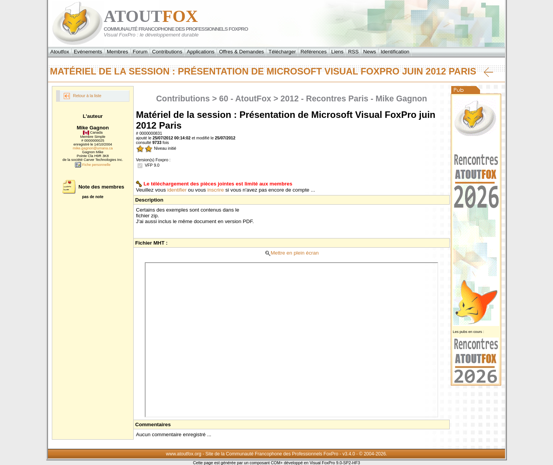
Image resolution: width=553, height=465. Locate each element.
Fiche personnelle (92, 165)
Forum (140, 52)
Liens (337, 52)
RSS (353, 52)
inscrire (215, 190)
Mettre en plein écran (292, 253)
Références (313, 52)
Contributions (167, 52)
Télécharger (282, 52)
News (369, 52)
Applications (201, 52)
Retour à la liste (82, 96)
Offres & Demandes (241, 52)
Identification (395, 52)
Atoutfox (59, 52)
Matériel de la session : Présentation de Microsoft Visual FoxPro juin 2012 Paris (271, 71)
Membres (117, 52)
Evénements (88, 52)
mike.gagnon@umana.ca (93, 148)
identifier (177, 190)
